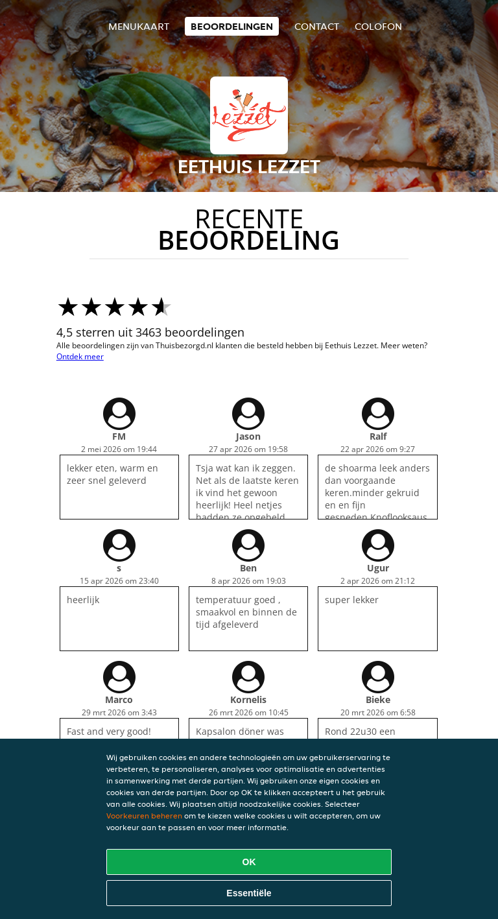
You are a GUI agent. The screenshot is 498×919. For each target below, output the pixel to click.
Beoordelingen (232, 26)
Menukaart (138, 26)
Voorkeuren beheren (144, 815)
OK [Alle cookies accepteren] (249, 862)
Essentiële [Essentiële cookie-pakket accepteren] (248, 893)
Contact (316, 26)
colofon (378, 26)
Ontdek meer (80, 356)
